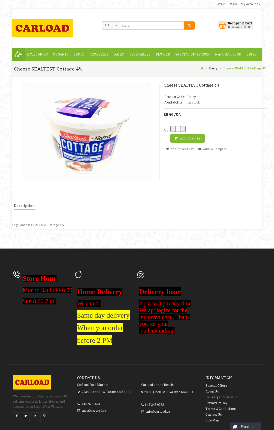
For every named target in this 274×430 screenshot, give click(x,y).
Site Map (212, 420)
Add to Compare (212, 149)
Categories (37, 54)
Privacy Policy (216, 403)
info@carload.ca (94, 410)
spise (252, 54)
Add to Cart (190, 138)
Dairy (119, 54)
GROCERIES (99, 54)
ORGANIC (60, 54)
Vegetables (140, 54)
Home (18, 54)
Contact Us (214, 414)
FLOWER (163, 54)
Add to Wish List (180, 149)
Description (24, 205)
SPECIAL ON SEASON (192, 54)
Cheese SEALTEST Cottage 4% (245, 68)
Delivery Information (222, 397)
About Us (212, 391)
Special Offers (216, 386)
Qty (166, 130)
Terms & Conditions (221, 409)
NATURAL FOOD (228, 54)
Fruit (79, 54)
